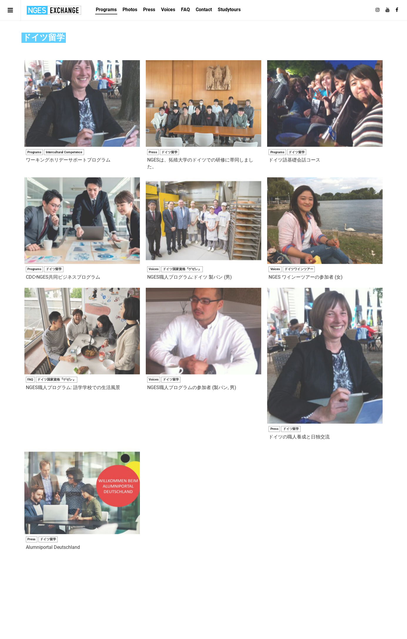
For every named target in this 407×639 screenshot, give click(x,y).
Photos (130, 9)
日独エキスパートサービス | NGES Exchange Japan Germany (54, 10)
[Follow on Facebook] (397, 10)
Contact (204, 9)
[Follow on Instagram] (377, 10)
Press (149, 9)
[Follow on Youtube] (387, 10)
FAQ (185, 9)
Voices (168, 9)
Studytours (229, 9)
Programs (106, 9)
